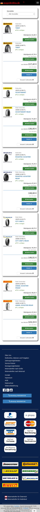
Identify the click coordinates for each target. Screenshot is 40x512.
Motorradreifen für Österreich (16, 496)
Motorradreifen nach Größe (14, 369)
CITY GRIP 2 (19, 221)
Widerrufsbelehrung (11, 386)
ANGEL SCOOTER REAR (24, 305)
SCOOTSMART (20, 92)
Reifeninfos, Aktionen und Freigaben (17, 358)
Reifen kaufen (29, 39)
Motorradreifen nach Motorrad (15, 371)
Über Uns (8, 355)
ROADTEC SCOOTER (23, 157)
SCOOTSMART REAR (23, 112)
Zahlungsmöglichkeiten (12, 360)
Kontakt (7, 375)
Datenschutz (9, 383)
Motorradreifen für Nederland (16, 499)
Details (29, 74)
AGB (6, 380)
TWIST (17, 28)
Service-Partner (10, 363)
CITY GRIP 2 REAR (22, 241)
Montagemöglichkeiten (12, 366)
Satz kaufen (29, 70)
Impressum (8, 378)
